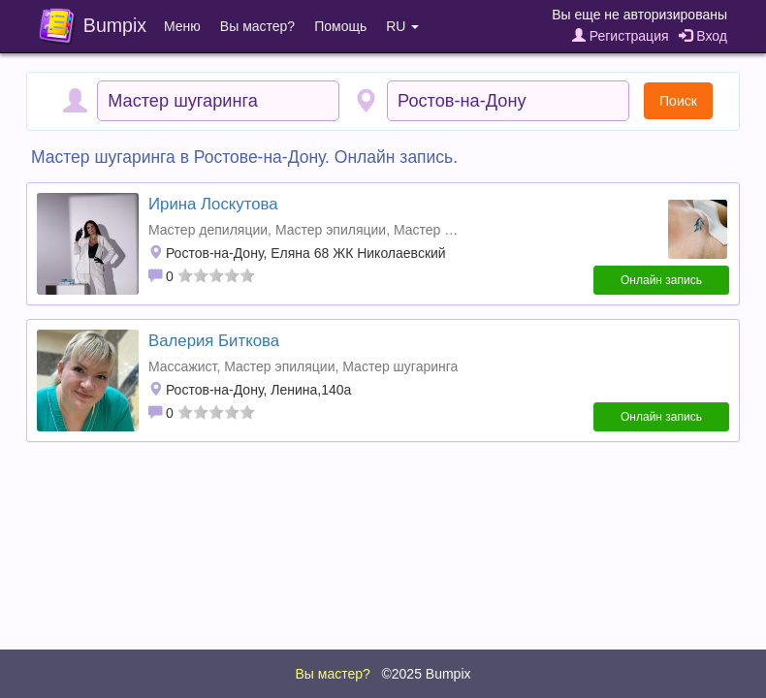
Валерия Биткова (213, 341)
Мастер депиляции (208, 230)
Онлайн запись (661, 280)
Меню (182, 26)
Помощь (340, 26)
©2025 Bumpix (425, 674)
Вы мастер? (257, 26)
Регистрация (620, 36)
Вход (703, 36)
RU (402, 26)
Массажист (182, 366)
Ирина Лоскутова (213, 204)
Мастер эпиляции (330, 230)
